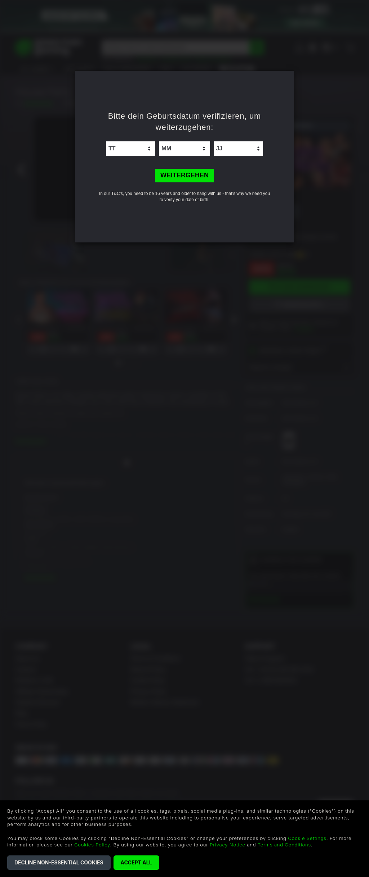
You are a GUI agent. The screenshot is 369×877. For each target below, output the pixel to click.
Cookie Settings (307, 838)
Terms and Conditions (284, 845)
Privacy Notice (227, 845)
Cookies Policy (92, 845)
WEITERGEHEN (184, 175)
